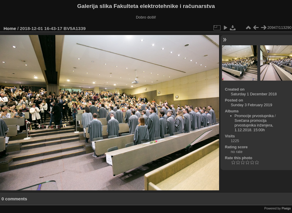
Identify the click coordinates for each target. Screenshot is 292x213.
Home (10, 28)
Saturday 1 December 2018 (254, 94)
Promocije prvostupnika (254, 116)
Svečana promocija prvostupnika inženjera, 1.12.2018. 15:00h (254, 125)
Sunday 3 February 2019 (251, 105)
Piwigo (286, 208)
